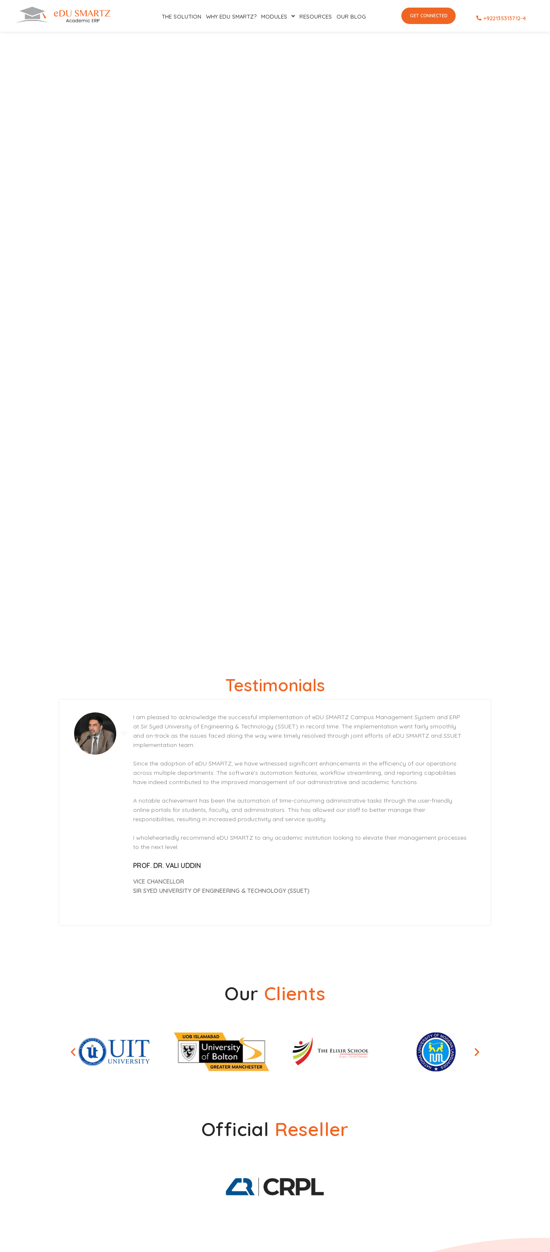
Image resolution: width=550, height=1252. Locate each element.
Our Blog (351, 16)
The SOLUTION (181, 16)
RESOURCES (315, 16)
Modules (278, 16)
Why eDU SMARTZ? (231, 16)
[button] (73, 1051)
